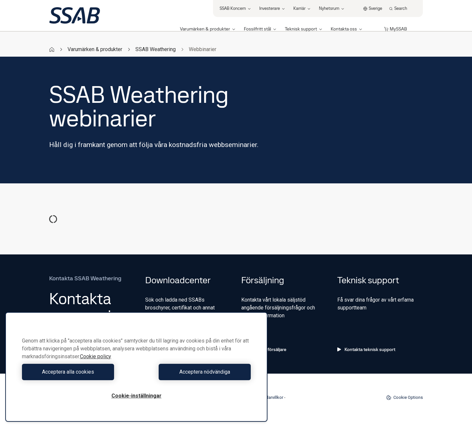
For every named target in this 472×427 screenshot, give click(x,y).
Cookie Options (404, 397)
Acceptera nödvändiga (195, 372)
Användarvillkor (268, 397)
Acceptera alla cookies (77, 372)
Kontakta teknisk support (366, 349)
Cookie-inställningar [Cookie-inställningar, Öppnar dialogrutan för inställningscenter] (136, 396)
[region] (136, 367)
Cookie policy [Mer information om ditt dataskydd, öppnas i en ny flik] (95, 356)
